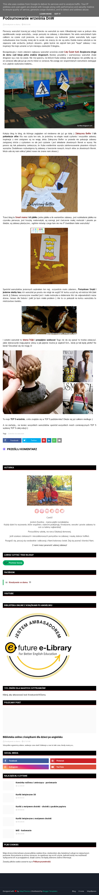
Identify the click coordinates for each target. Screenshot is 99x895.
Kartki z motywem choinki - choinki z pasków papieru (41, 806)
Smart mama (21, 217)
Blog (74, 891)
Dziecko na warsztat (16, 433)
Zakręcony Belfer (83, 133)
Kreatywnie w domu (12, 24)
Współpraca (91, 891)
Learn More (46, 14)
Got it (57, 14)
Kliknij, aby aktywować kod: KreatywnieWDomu (24, 695)
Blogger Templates (50, 891)
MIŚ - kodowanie (24, 830)
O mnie (81, 891)
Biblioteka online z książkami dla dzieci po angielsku (33, 737)
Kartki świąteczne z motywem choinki (34, 818)
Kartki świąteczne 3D (26, 794)
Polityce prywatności (41, 861)
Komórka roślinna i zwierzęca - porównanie (36, 782)
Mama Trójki (28, 340)
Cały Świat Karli (71, 52)
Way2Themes (24, 891)
